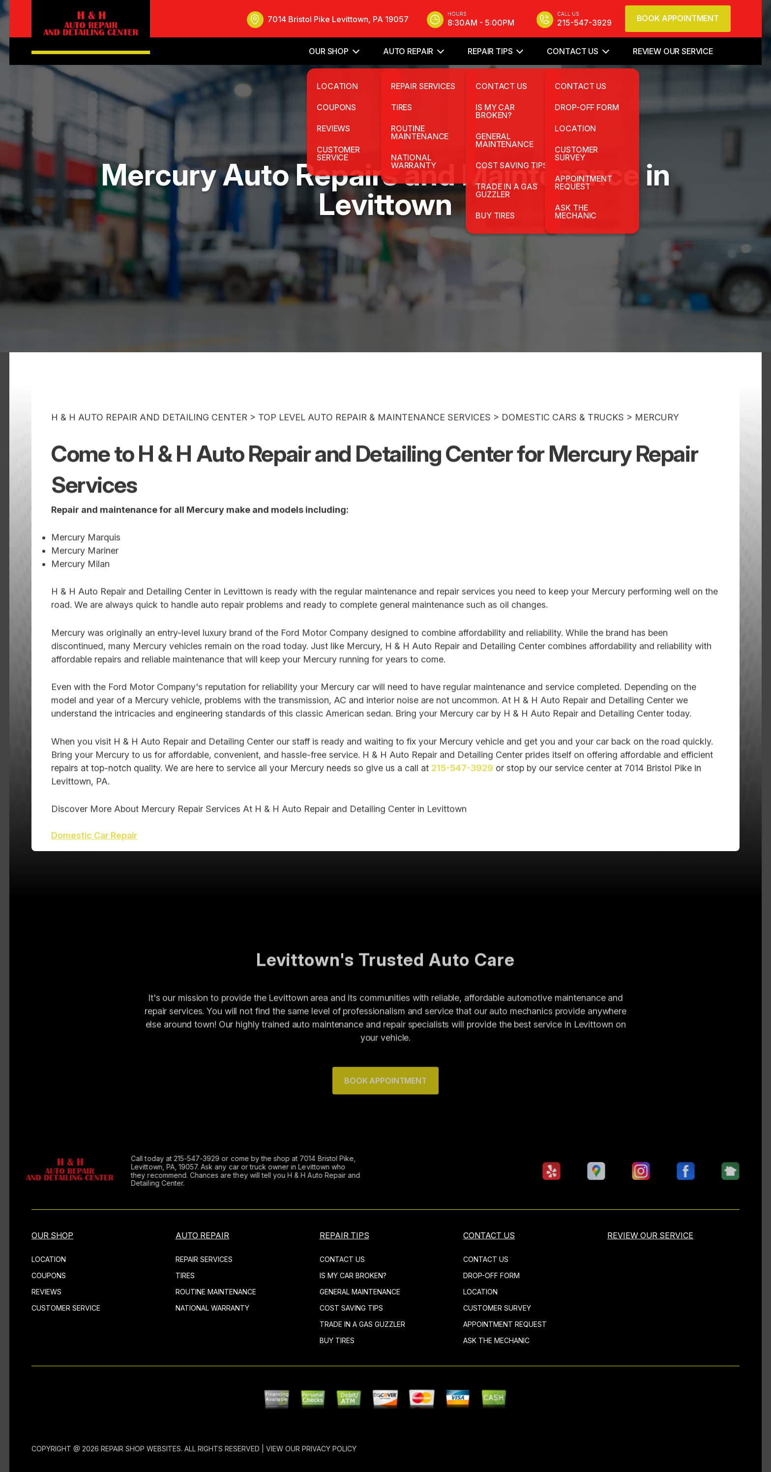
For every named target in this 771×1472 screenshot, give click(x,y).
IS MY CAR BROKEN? (353, 1275)
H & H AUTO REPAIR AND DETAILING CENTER (149, 437)
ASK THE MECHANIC (496, 1340)
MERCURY (657, 437)
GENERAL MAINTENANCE (360, 1292)
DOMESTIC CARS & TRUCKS (563, 437)
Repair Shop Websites (141, 1448)
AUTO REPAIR (408, 51)
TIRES (185, 1275)
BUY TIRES (337, 1340)
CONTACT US (572, 51)
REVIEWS (46, 1292)
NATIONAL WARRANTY (212, 1308)
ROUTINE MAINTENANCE (216, 1292)
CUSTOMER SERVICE (65, 1308)
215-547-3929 (462, 788)
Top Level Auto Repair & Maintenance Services (374, 437)
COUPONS (48, 1275)
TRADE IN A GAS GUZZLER (362, 1324)
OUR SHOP (329, 51)
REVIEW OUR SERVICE (673, 51)
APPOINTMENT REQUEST (505, 1324)
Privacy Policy (329, 1448)
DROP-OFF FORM (491, 1275)
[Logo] (90, 27)
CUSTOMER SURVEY (497, 1308)
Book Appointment (678, 18)
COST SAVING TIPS (351, 1308)
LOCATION (48, 1259)
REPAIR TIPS (490, 51)
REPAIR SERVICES (204, 1259)
